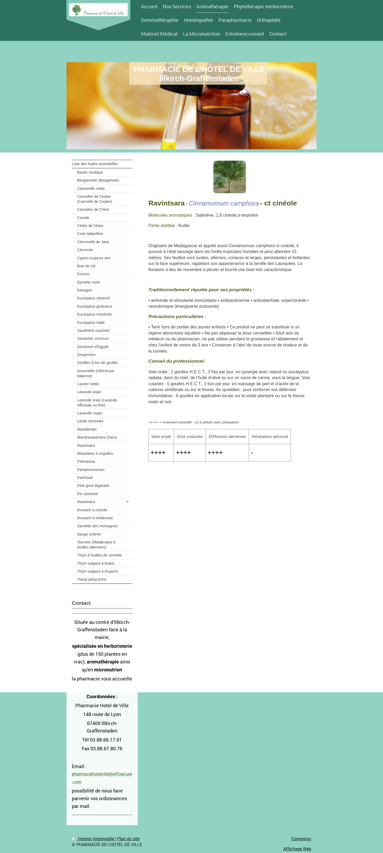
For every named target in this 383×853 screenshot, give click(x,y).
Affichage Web (297, 848)
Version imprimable (93, 838)
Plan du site (128, 838)
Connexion (301, 838)
